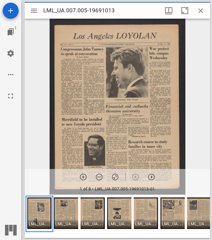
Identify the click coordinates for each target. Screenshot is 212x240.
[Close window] (201, 11)
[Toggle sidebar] (34, 11)
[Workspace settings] (11, 53)
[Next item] (151, 177)
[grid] (117, 216)
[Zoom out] (99, 177)
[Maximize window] (185, 11)
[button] (39, 213)
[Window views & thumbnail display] (169, 11)
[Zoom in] (83, 177)
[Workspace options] (11, 75)
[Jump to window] (11, 32)
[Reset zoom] (115, 177)
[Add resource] (11, 11)
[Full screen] (11, 96)
